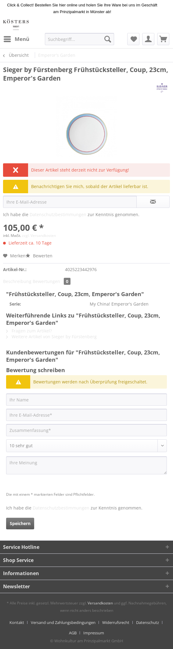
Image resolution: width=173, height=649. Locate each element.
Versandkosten (100, 603)
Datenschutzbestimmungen (58, 214)
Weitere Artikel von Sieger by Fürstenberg (51, 336)
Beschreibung (17, 281)
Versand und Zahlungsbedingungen (63, 622)
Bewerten (39, 256)
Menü (16, 38)
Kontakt (16, 622)
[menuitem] (16, 39)
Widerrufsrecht (115, 622)
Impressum (93, 633)
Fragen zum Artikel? (29, 331)
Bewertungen (51, 281)
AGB (73, 633)
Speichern (20, 523)
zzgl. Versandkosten (39, 235)
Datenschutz (147, 622)
